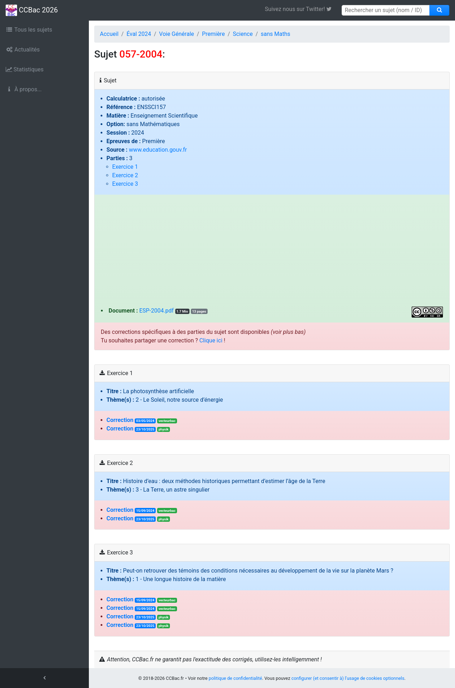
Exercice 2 (125, 175)
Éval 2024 (139, 34)
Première (213, 34)
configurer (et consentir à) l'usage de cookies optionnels (348, 678)
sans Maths (275, 34)
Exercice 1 (125, 166)
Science (243, 34)
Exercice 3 (125, 183)
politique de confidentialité (235, 678)
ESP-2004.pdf (156, 310)
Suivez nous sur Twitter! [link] (301, 9)
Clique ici (211, 340)
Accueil (109, 34)
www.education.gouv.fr (158, 149)
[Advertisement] (272, 253)
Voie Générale (176, 34)
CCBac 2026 (32, 10)
